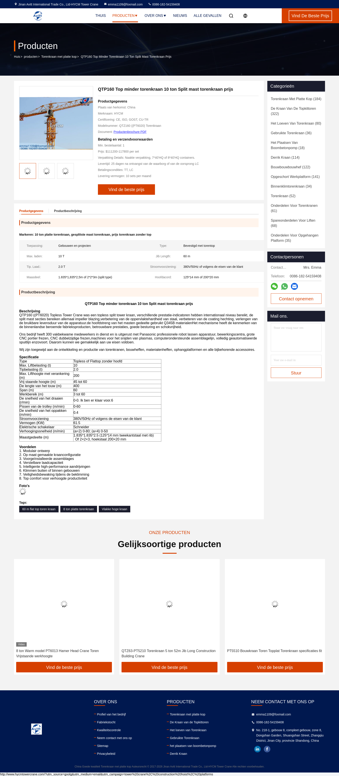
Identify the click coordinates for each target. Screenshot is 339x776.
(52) (283, 196)
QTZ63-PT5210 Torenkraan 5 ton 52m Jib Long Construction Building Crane (169, 653)
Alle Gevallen (207, 15)
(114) (285, 157)
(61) (294, 208)
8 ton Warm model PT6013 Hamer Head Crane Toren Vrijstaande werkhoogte (57, 653)
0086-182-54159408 (164, 4)
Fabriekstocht (106, 722)
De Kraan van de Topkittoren (189, 722)
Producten (125, 15)
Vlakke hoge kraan (114, 509)
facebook (267, 749)
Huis (17, 56)
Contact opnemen (296, 298)
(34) (291, 186)
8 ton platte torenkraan (78, 509)
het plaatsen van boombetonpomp (193, 746)
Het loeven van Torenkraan (188, 730)
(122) (290, 167)
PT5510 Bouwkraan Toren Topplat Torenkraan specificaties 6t (274, 651)
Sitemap (102, 746)
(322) (293, 111)
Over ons (155, 15)
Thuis (100, 15)
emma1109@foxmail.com (123, 4)
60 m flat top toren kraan (39, 509)
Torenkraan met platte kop (59, 56)
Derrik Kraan (178, 753)
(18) (288, 145)
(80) (296, 123)
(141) (295, 177)
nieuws (180, 15)
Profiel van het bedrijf (111, 714)
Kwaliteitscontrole (109, 730)
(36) (291, 133)
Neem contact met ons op (114, 738)
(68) (293, 223)
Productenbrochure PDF (130, 132)
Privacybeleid (106, 753)
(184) (296, 99)
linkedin (257, 749)
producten (30, 56)
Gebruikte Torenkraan (184, 738)
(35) (294, 237)
